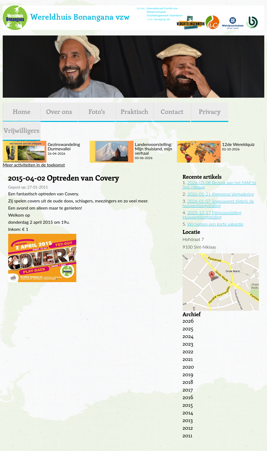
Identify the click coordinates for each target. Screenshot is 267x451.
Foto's (97, 111)
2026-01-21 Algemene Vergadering (220, 193)
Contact (172, 111)
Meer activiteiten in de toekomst (34, 165)
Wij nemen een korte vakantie (215, 223)
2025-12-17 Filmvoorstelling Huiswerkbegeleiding (212, 214)
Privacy (210, 111)
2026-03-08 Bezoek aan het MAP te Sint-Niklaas (219, 184)
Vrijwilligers (21, 130)
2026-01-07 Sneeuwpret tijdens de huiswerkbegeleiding (218, 203)
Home (21, 111)
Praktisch (134, 111)
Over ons (59, 111)
